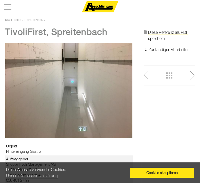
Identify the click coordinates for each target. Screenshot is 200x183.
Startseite (13, 19)
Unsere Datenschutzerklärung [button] (32, 175)
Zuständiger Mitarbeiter (169, 49)
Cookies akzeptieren (162, 173)
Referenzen (34, 19)
